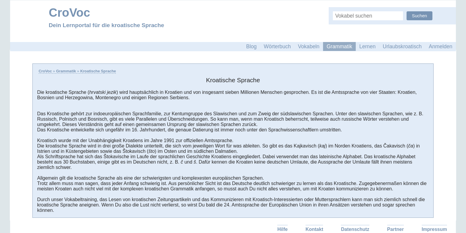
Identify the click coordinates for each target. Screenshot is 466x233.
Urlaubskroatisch (402, 46)
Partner (395, 229)
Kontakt (314, 229)
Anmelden (440, 46)
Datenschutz (355, 229)
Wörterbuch (277, 46)
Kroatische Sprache (98, 71)
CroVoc (45, 71)
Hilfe (282, 229)
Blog (251, 46)
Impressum (434, 229)
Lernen (367, 46)
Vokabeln (308, 46)
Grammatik (339, 46)
